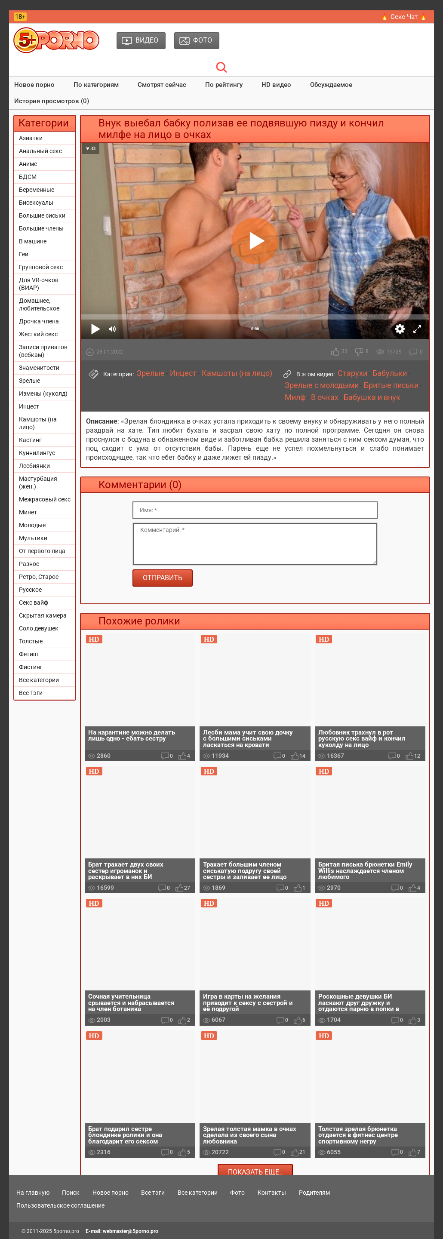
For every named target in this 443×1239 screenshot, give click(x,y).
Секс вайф (33, 602)
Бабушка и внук (372, 397)
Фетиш (28, 654)
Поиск (71, 1192)
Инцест (29, 406)
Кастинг (30, 440)
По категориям (96, 85)
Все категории (39, 679)
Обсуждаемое (331, 85)
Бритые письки (391, 385)
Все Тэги (31, 692)
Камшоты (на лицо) (38, 423)
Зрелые (29, 380)
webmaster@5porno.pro (130, 1231)
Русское (30, 589)
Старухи (352, 373)
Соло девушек (38, 628)
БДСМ (28, 176)
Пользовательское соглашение (60, 1205)
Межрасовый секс (45, 499)
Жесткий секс (38, 334)
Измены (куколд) (43, 393)
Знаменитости (39, 367)
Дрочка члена (39, 321)
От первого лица (42, 550)
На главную (32, 1192)
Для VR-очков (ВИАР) (38, 284)
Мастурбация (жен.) (38, 482)
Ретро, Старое (38, 576)
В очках (324, 397)
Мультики (33, 538)
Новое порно (34, 85)
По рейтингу (224, 85)
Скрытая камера (43, 615)
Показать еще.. (255, 1172)
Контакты (272, 1192)
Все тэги (153, 1192)
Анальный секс (40, 151)
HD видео (276, 85)
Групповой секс (41, 267)
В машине (32, 241)
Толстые (31, 641)
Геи (23, 254)
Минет (28, 512)
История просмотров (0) (51, 101)
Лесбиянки (34, 465)
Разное (29, 563)
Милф (295, 397)
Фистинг (31, 667)
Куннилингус (37, 452)
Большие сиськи (42, 215)
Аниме (28, 163)
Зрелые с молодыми (322, 385)
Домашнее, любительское (39, 304)
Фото (237, 1192)
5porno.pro (66, 1231)
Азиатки (31, 138)
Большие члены (41, 228)
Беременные (36, 189)
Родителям (314, 1192)
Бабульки (389, 373)
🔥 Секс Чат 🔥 (404, 17)
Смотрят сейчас (162, 85)
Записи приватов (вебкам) (43, 351)
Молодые (32, 525)
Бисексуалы (36, 202)
